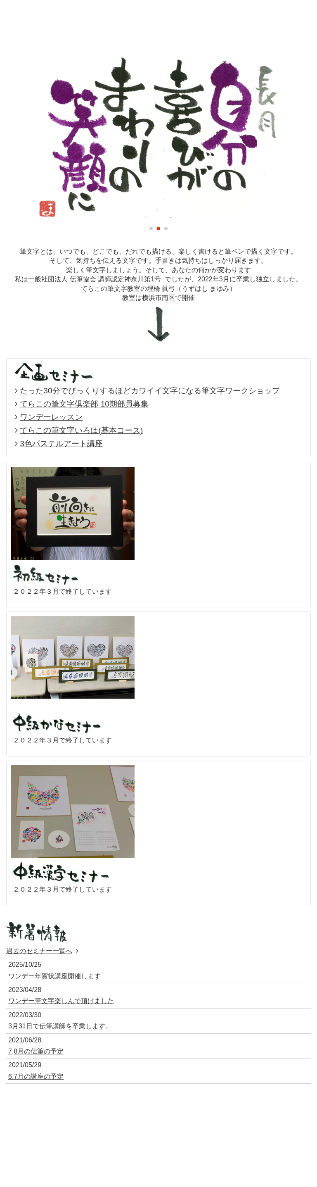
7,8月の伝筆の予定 (36, 1051)
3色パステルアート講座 (61, 443)
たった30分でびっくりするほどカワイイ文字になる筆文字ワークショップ (149, 390)
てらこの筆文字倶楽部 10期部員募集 (84, 404)
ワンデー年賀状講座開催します (54, 976)
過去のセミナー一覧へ (39, 950)
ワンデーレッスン (51, 417)
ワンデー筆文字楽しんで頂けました (61, 1000)
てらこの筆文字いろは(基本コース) (81, 430)
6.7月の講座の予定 (36, 1076)
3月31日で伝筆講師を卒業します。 (60, 1026)
